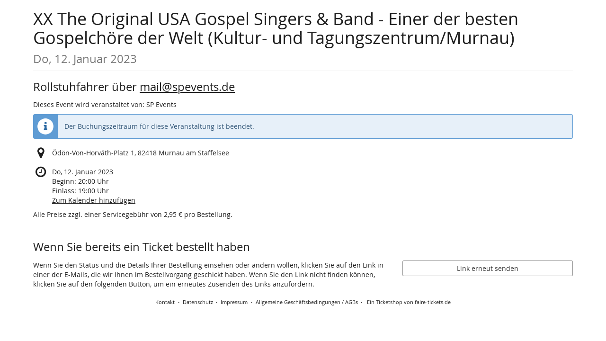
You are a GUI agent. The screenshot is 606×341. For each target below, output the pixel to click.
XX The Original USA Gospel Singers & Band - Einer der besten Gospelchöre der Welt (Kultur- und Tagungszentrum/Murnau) (275, 36)
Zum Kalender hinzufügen (93, 200)
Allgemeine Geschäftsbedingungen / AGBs (307, 301)
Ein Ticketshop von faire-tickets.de (409, 301)
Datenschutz (198, 301)
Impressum (234, 301)
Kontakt (165, 301)
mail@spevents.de (187, 86)
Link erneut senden (487, 268)
